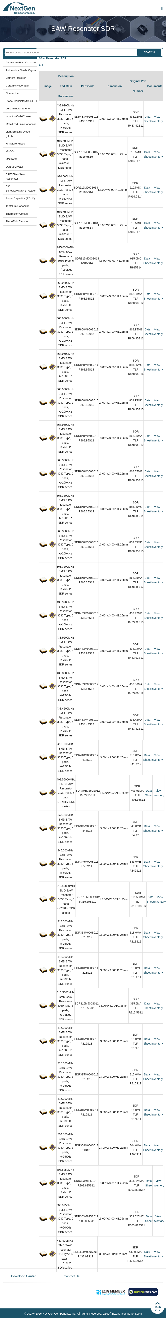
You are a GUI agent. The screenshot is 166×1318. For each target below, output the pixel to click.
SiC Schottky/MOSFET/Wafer (21, 188)
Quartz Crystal (14, 166)
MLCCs (10, 151)
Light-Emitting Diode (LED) (18, 134)
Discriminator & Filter (18, 108)
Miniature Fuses (15, 143)
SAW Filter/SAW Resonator (15, 176)
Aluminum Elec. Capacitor (21, 62)
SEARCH (149, 52)
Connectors (13, 93)
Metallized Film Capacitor (21, 124)
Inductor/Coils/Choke (18, 116)
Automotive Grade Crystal (21, 70)
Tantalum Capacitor (17, 205)
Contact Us (72, 1276)
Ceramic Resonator (17, 85)
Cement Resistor (16, 77)
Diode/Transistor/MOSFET (21, 100)
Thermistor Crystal (17, 213)
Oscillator (11, 158)
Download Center (23, 1276)
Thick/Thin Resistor (17, 221)
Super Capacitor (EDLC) (20, 198)
